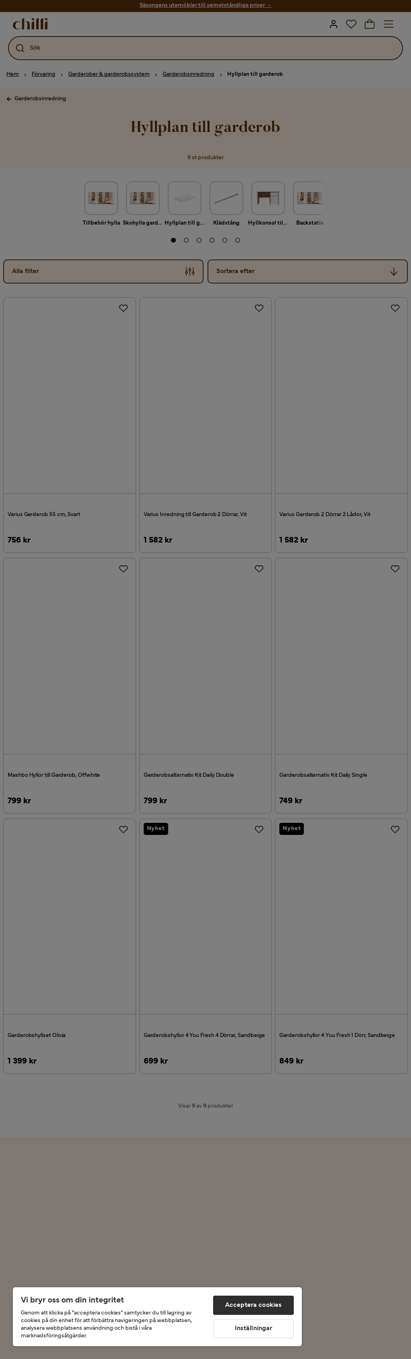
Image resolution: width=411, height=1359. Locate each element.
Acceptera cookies (253, 1305)
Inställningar (254, 1328)
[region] (157, 1316)
